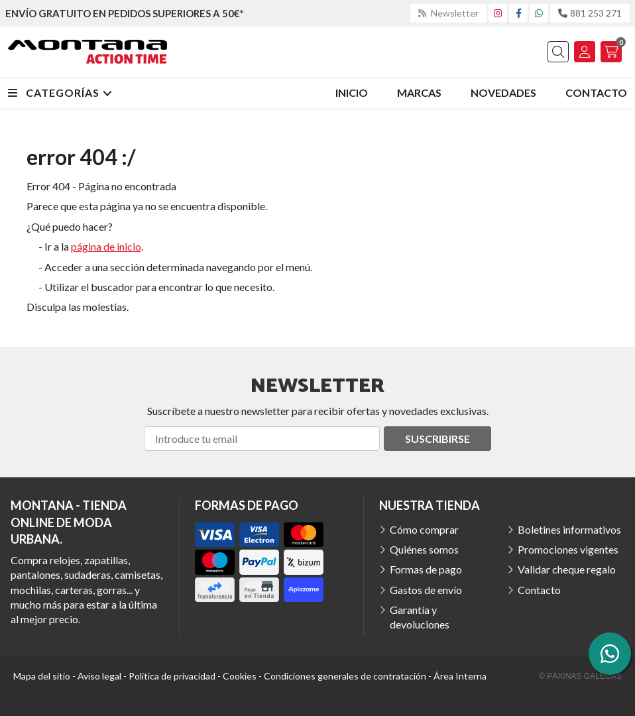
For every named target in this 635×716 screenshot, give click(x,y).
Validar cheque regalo (567, 569)
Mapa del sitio (41, 676)
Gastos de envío (426, 589)
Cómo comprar (424, 529)
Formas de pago (426, 569)
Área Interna (460, 676)
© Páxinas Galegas (580, 676)
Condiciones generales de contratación (345, 676)
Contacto (539, 589)
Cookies (240, 676)
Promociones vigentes (568, 549)
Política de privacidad (172, 676)
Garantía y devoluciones (419, 616)
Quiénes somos (424, 549)
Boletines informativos (569, 529)
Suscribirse (437, 438)
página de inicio (106, 246)
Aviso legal (99, 676)
